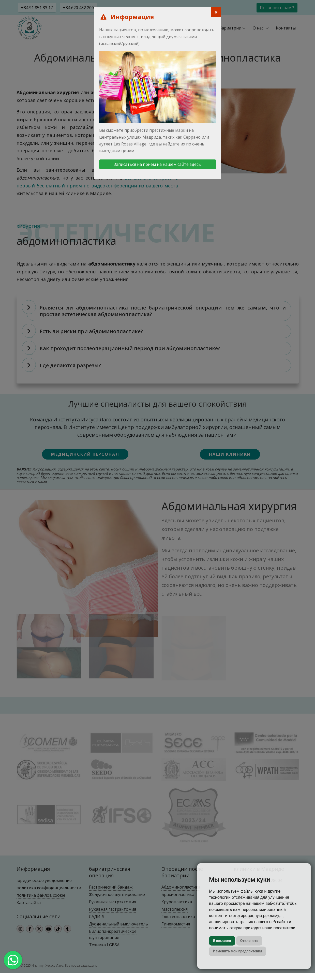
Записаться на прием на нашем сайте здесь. (158, 164)
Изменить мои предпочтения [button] (237, 951)
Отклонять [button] (249, 941)
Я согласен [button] (222, 941)
